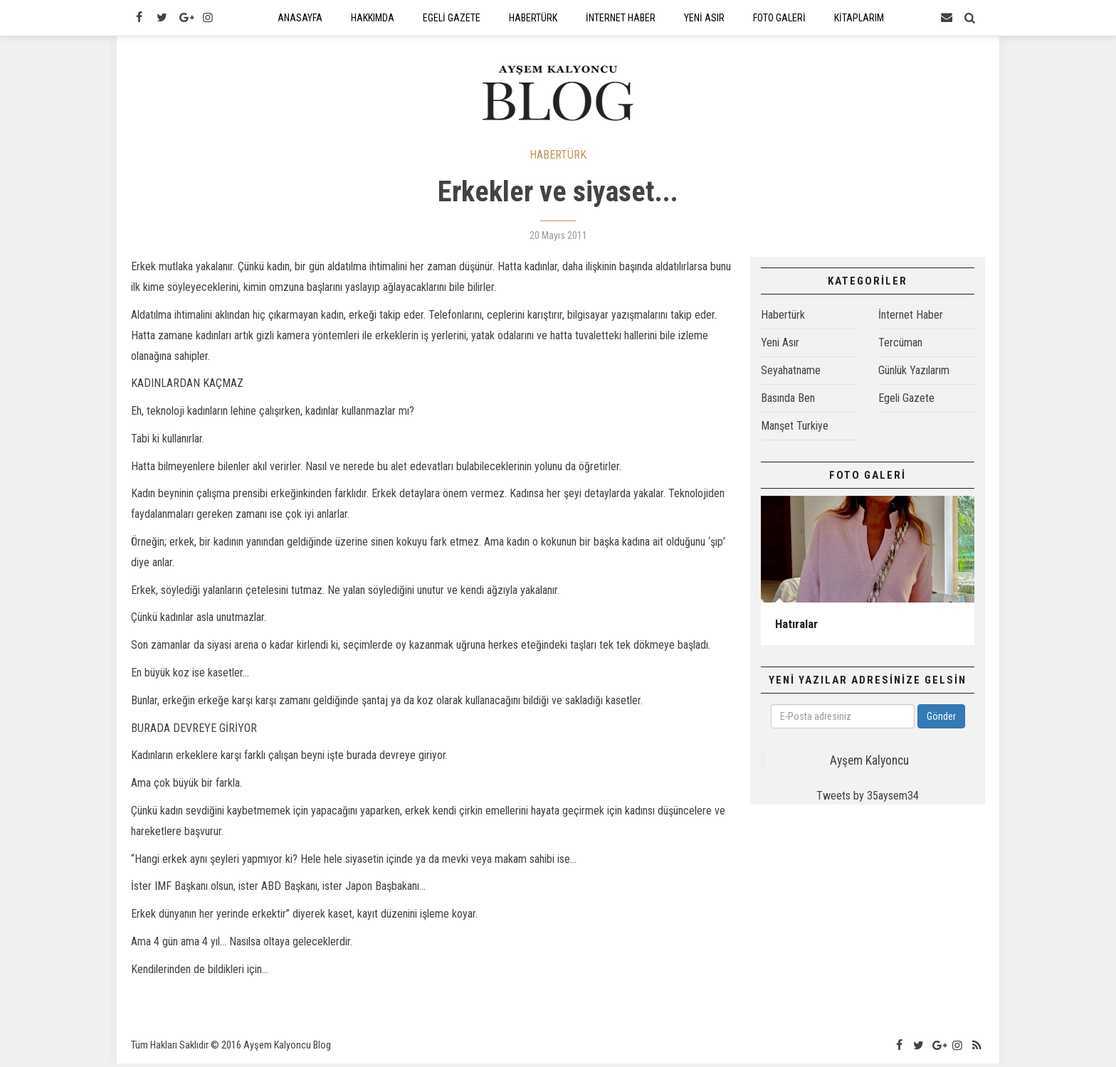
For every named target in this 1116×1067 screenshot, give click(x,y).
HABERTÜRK (558, 158)
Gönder (941, 720)
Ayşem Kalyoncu (869, 764)
